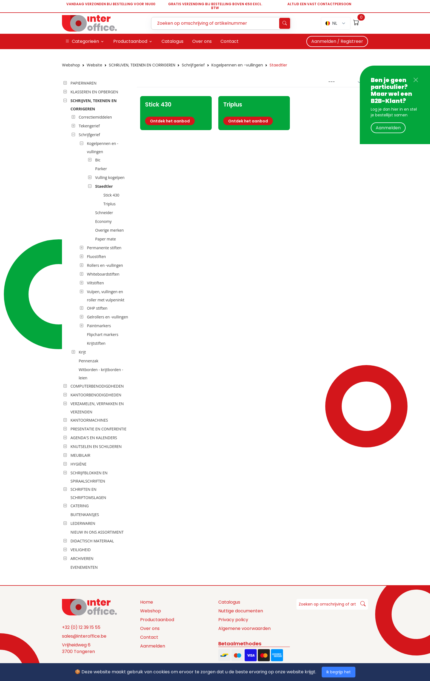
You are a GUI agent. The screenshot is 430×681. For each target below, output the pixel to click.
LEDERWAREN (82, 523)
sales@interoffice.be (84, 636)
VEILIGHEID (80, 549)
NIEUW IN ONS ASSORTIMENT (97, 532)
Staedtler (278, 65)
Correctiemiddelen (95, 117)
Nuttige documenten (240, 611)
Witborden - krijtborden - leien (101, 373)
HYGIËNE (78, 464)
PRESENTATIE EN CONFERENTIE (98, 428)
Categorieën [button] (82, 41)
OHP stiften (97, 308)
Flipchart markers (102, 334)
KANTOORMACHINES (89, 420)
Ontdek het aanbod (170, 121)
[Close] (415, 80)
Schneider (104, 212)
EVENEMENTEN (84, 567)
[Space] (89, 607)
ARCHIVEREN (82, 558)
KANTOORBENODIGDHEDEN (95, 394)
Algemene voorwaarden (244, 628)
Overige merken (109, 230)
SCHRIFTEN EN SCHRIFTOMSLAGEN (88, 493)
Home (146, 602)
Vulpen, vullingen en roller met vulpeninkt (105, 295)
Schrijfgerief (193, 65)
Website (94, 65)
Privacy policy (233, 619)
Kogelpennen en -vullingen (237, 65)
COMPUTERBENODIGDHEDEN (97, 386)
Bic (97, 159)
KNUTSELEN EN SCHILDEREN (96, 446)
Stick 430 (111, 195)
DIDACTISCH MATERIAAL (92, 540)
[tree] (98, 325)
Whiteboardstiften (103, 274)
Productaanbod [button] (130, 41)
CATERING (79, 505)
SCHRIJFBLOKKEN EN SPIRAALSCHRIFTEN (89, 477)
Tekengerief (89, 125)
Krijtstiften (96, 343)
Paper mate (105, 239)
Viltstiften (95, 282)
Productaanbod (157, 619)
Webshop (71, 65)
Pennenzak (88, 360)
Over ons (150, 628)
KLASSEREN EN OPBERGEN (94, 91)
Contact (149, 637)
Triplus (109, 203)
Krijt (82, 352)
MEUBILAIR (80, 455)
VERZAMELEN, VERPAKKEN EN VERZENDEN (97, 407)
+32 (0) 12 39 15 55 (81, 627)
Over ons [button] (202, 41)
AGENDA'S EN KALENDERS (93, 437)
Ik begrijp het (338, 672)
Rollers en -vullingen (105, 265)
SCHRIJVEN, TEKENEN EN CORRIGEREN (142, 65)
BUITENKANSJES (84, 514)
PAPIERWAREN (83, 83)
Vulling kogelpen (110, 177)
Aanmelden (388, 128)
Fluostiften (96, 256)
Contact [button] (229, 41)
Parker (101, 168)
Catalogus (229, 602)
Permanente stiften (104, 247)
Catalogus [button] (172, 41)
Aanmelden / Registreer (337, 41)
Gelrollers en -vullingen (107, 317)
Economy (103, 221)
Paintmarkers (99, 325)
